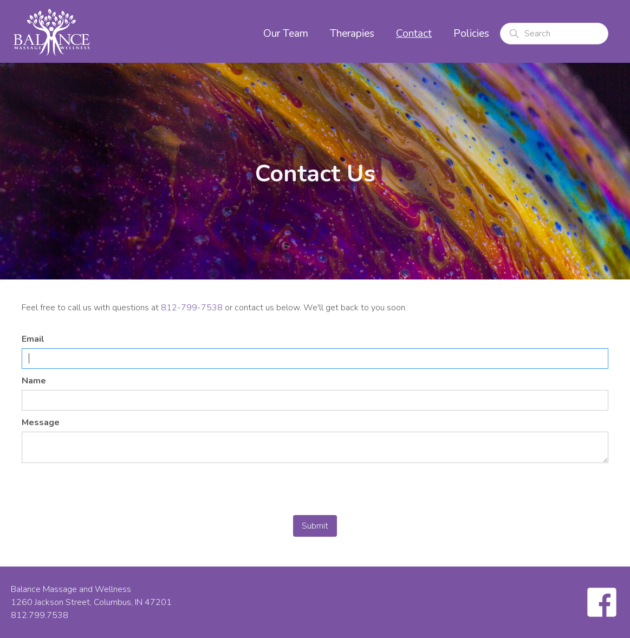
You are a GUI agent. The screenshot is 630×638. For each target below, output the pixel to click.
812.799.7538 (39, 615)
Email (33, 339)
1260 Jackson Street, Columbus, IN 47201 (91, 602)
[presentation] (104, 489)
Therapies (352, 34)
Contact (414, 34)
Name (34, 381)
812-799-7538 (192, 308)
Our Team (285, 34)
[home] (51, 31)
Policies (471, 34)
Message (41, 422)
